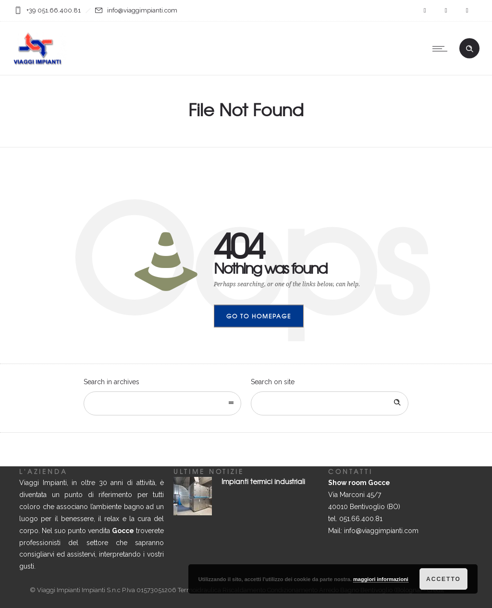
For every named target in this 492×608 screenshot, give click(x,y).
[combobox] (162, 403)
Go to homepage (258, 316)
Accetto (443, 579)
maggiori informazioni (380, 579)
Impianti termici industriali (263, 481)
